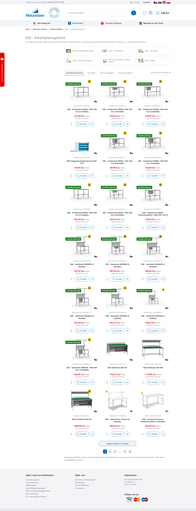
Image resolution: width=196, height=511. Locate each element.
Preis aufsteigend (107, 73)
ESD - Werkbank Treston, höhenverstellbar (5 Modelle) (153, 420)
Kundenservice (32, 482)
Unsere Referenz (82, 485)
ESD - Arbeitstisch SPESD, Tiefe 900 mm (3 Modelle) (82, 214)
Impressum (79, 488)
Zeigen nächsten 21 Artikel (117, 444)
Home (27, 29)
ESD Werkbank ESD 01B (153, 368)
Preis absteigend (125, 73)
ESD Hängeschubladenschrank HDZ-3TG (82, 162)
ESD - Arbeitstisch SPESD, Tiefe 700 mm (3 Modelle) (82, 110)
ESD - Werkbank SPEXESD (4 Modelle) (117, 265)
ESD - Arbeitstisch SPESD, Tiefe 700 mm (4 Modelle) (117, 110)
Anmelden (135, 2)
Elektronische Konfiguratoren (38, 491)
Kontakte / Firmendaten (85, 480)
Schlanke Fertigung (111, 23)
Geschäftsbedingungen (35, 488)
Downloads (79, 482)
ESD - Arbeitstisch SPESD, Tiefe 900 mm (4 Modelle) (153, 162)
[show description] (71, 124)
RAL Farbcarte (32, 494)
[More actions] (92, 124)
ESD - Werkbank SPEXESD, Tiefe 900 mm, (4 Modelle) (82, 369)
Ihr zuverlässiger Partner (36, 496)
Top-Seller (91, 73)
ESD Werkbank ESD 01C (117, 368)
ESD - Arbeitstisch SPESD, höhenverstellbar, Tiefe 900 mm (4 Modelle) (153, 214)
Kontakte (146, 2)
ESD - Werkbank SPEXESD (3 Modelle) (82, 265)
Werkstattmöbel (56, 29)
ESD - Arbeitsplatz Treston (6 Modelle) (117, 420)
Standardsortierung (74, 73)
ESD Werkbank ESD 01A (82, 419)
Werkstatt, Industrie (40, 29)
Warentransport (32, 480)
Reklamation (31, 485)
